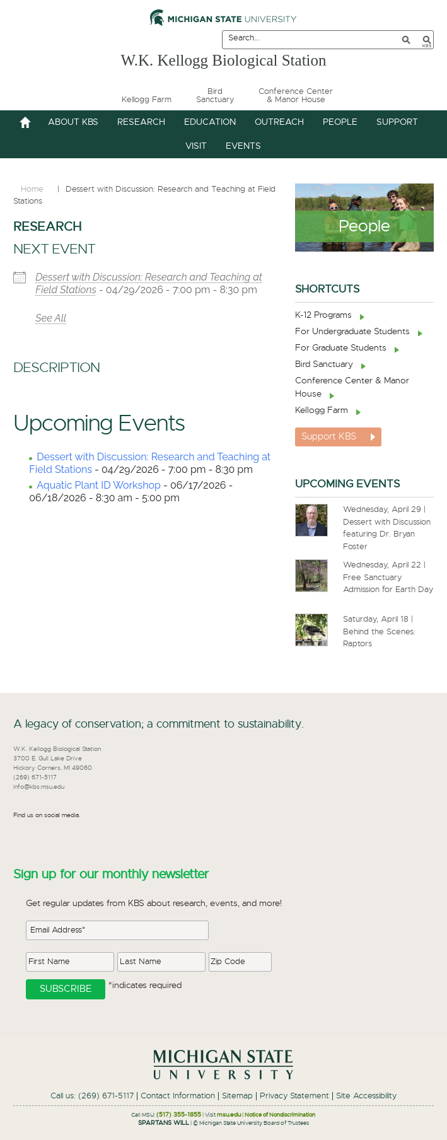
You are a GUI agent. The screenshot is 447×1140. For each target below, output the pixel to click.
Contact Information (178, 1096)
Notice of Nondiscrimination (280, 1115)
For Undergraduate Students (352, 331)
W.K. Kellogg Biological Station (223, 59)
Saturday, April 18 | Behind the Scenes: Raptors (379, 631)
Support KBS (328, 436)
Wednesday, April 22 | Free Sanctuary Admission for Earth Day (388, 577)
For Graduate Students (340, 348)
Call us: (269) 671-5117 (92, 1096)
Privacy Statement (294, 1096)
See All (50, 318)
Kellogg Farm (321, 410)
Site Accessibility (366, 1096)
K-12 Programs (323, 315)
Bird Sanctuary (324, 364)
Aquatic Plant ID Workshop (99, 485)
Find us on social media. (46, 815)
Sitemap (237, 1096)
